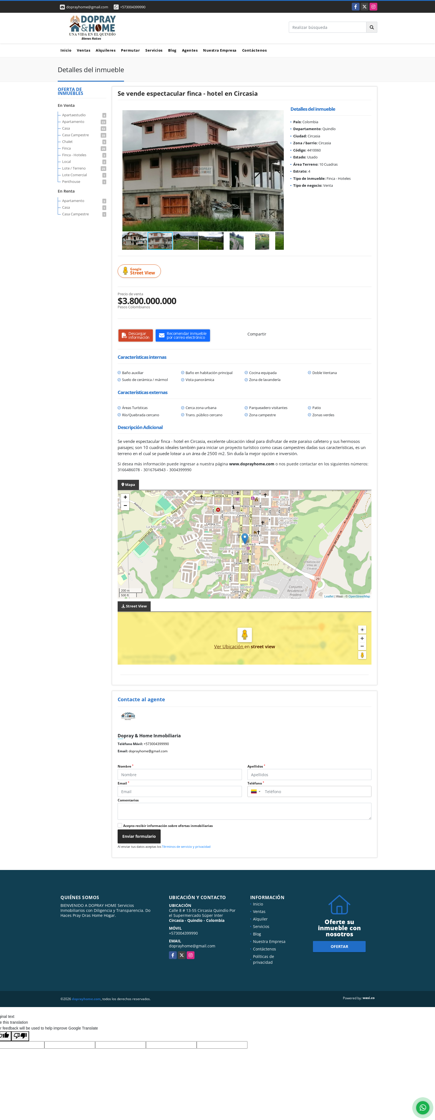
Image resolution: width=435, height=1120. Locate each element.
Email (123, 783)
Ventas (83, 50)
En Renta (66, 191)
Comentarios (128, 800)
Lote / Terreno (84, 168)
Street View (140, 271)
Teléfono (255, 783)
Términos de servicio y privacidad (186, 846)
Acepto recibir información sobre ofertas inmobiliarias (168, 825)
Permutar (130, 50)
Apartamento (84, 121)
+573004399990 (132, 6)
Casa (84, 128)
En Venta (66, 105)
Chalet (84, 141)
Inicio (65, 50)
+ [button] (125, 498)
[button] (278, 115)
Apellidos (256, 766)
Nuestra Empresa (220, 50)
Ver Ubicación (229, 647)
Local (84, 161)
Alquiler (260, 919)
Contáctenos (254, 50)
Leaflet (328, 596)
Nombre (125, 766)
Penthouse (84, 181)
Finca (84, 148)
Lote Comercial (84, 175)
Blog (172, 50)
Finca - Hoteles (84, 155)
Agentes (190, 50)
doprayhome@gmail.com (148, 751)
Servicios (154, 50)
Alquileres (105, 50)
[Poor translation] (20, 1036)
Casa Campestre (84, 135)
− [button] (125, 506)
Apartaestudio (84, 115)
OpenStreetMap (359, 596)
